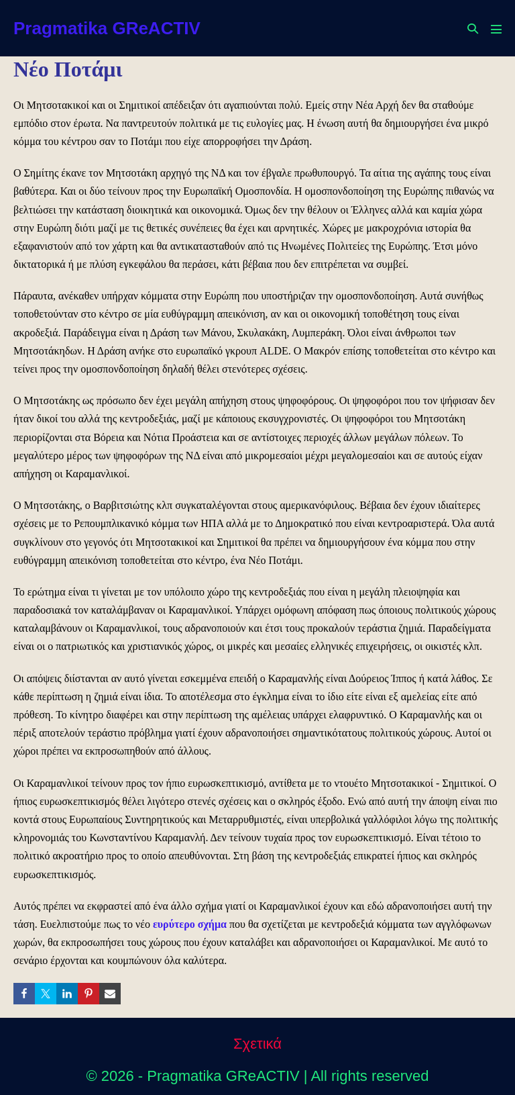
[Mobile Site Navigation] (496, 28)
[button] (472, 28)
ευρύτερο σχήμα (190, 924)
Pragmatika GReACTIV (107, 28)
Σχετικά (257, 1043)
